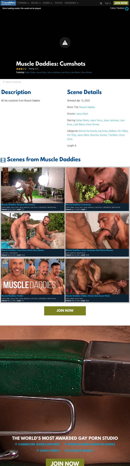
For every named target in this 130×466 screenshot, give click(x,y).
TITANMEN (23, 3)
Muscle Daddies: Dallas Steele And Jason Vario (88, 296)
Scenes (103, 135)
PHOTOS (58, 3)
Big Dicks (103, 130)
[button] (65, 42)
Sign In (108, 3)
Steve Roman (86, 72)
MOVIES (36, 3)
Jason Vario (41, 72)
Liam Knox (65, 72)
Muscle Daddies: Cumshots (78, 205)
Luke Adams (75, 72)
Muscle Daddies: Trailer (12, 296)
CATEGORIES (72, 3)
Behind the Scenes (88, 130)
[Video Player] (65, 42)
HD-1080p (123, 130)
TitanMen (113, 135)
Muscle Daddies (87, 107)
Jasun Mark (82, 113)
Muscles (94, 135)
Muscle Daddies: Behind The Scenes (18, 205)
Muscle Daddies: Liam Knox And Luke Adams (23, 250)
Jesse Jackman (53, 72)
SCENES (48, 3)
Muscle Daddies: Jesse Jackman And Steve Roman (89, 250)
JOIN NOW (121, 3)
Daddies (112, 130)
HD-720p (71, 135)
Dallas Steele (30, 72)
